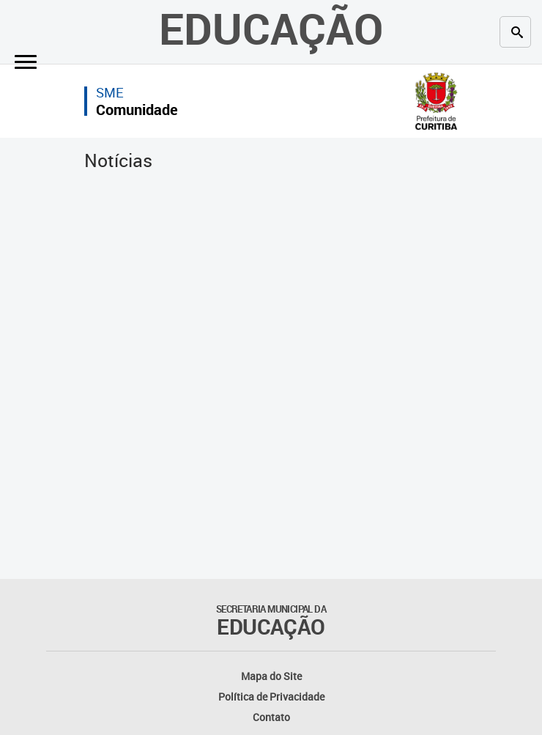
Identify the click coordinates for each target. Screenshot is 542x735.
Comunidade (137, 109)
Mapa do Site (271, 676)
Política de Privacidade (271, 696)
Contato (271, 717)
